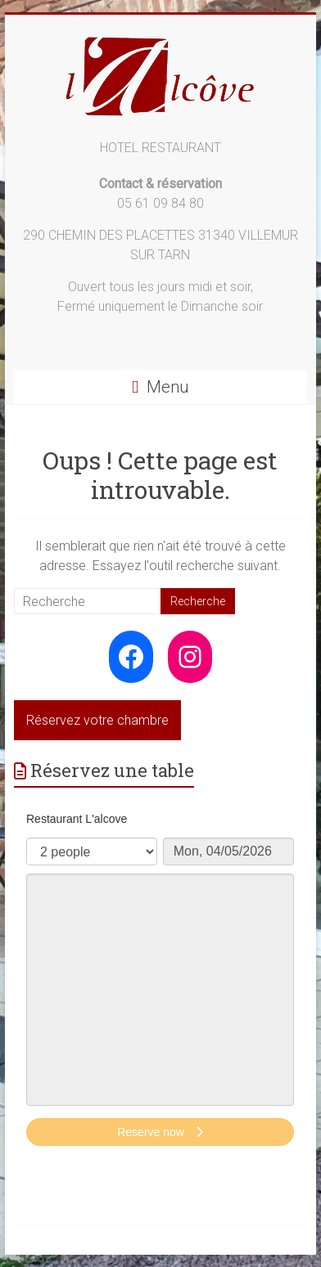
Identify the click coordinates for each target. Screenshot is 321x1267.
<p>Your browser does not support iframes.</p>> (160, 981)
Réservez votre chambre (97, 720)
